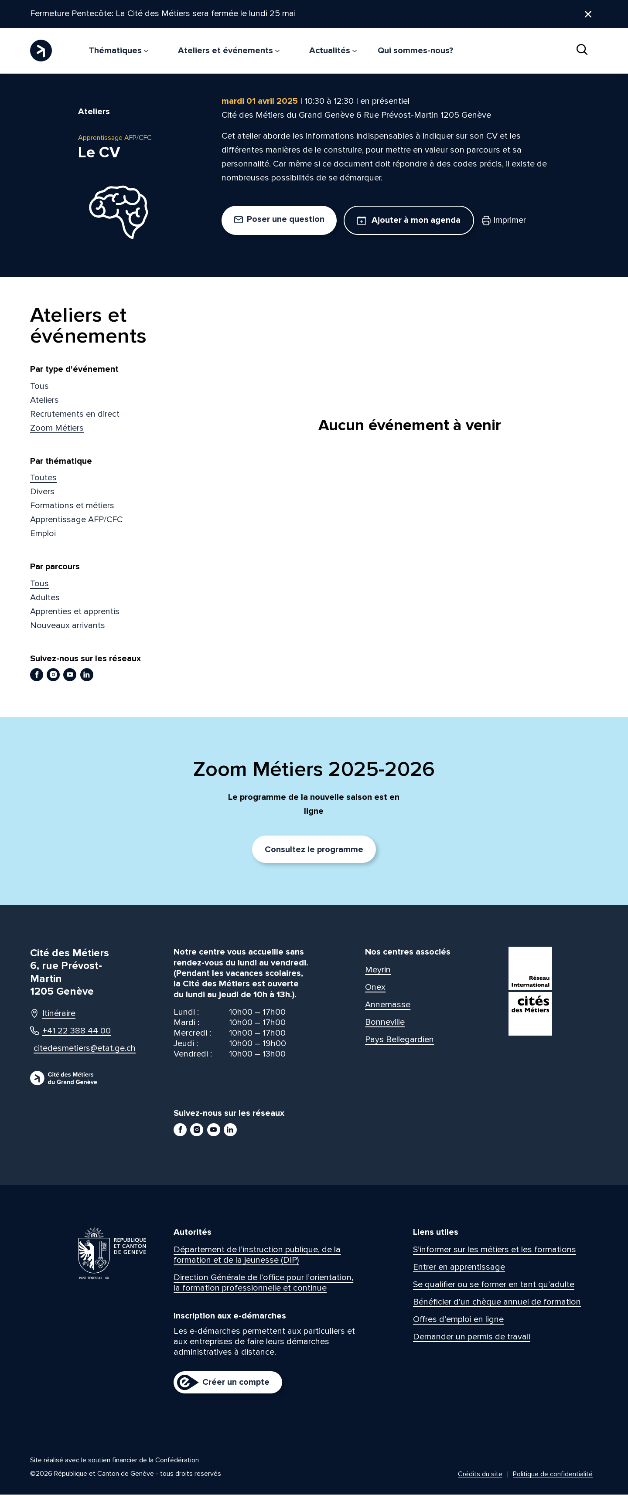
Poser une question (279, 219)
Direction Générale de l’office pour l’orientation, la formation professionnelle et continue (263, 1283)
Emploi (43, 534)
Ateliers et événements (229, 50)
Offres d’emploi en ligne (458, 1320)
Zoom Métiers (57, 428)
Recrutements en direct (74, 414)
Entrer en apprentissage (459, 1267)
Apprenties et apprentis (74, 611)
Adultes (45, 597)
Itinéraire (52, 1014)
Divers (42, 492)
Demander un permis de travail (471, 1337)
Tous (39, 386)
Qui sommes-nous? (415, 50)
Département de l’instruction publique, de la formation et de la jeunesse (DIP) (257, 1255)
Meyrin (378, 970)
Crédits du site (480, 1474)
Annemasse (387, 1004)
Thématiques (118, 50)
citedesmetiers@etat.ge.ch (76, 1048)
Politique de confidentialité (553, 1474)
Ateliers (44, 400)
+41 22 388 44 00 (70, 1031)
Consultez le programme (314, 849)
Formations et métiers (72, 506)
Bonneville (385, 1022)
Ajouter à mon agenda (409, 220)
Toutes (43, 478)
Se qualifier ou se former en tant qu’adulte (493, 1285)
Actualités (333, 50)
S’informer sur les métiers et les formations (494, 1250)
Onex (375, 987)
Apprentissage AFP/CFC (76, 520)
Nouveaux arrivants (67, 625)
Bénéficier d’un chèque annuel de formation (497, 1302)
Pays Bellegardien (399, 1039)
